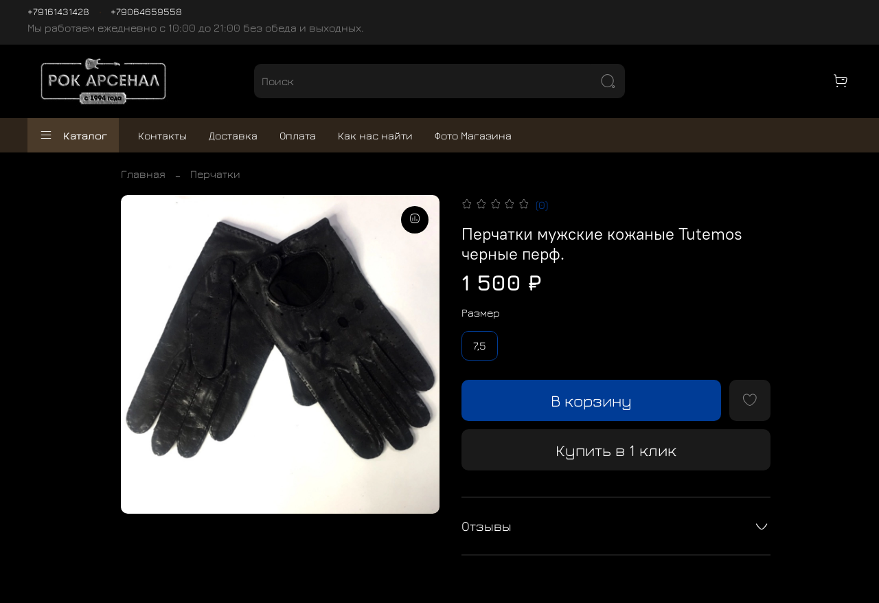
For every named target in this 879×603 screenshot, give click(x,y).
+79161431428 (58, 11)
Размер (480, 312)
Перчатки (215, 174)
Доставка (233, 135)
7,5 (479, 345)
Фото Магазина (473, 135)
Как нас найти (375, 135)
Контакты (162, 135)
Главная (143, 174)
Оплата (297, 135)
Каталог (73, 135)
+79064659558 (146, 11)
